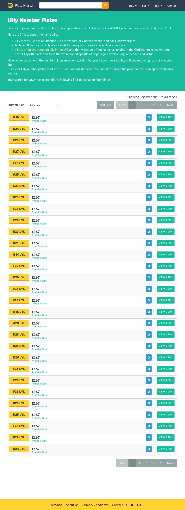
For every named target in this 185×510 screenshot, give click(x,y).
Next (171, 104)
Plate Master (21, 5)
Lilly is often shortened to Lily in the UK (41, 50)
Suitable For (16, 105)
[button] (132, 5)
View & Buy (165, 117)
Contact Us (119, 505)
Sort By (105, 104)
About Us (72, 505)
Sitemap (56, 505)
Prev (122, 104)
